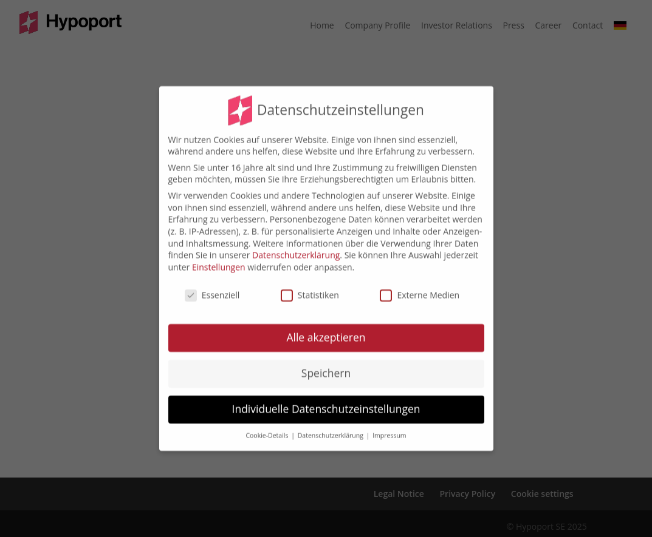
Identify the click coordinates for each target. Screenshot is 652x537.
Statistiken (310, 288)
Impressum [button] (389, 428)
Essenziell (212, 288)
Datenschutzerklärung (296, 248)
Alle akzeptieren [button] (325, 330)
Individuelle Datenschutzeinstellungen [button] (326, 401)
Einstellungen (218, 260)
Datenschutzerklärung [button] (331, 428)
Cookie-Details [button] (267, 428)
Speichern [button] (326, 366)
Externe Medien (419, 288)
